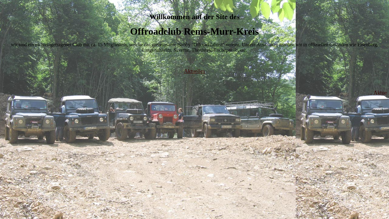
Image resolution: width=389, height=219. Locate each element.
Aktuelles (194, 71)
